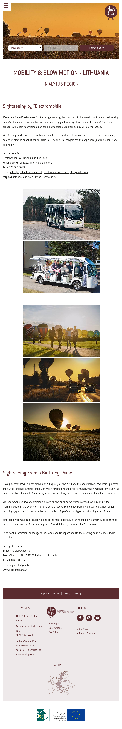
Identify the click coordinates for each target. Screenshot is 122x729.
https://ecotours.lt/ (45, 177)
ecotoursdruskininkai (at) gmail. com (66, 172)
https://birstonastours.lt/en (18, 177)
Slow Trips (54, 624)
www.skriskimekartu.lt (15, 570)
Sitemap (77, 594)
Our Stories (84, 629)
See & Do (53, 632)
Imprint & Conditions (50, 594)
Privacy (66, 594)
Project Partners (87, 634)
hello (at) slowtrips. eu (29, 650)
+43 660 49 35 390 (25, 646)
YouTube (97, 617)
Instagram (88, 617)
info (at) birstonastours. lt (26, 172)
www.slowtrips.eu (25, 654)
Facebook (80, 617)
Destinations (55, 628)
